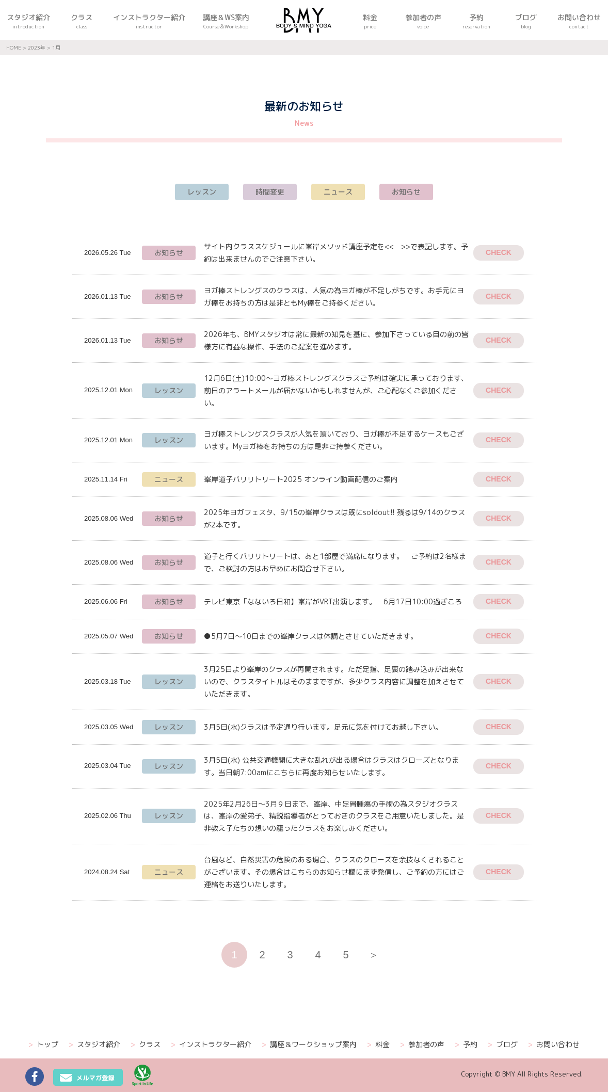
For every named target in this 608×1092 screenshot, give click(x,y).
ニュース (338, 192)
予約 (466, 1044)
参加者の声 (422, 1044)
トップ (43, 1044)
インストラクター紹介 (211, 1044)
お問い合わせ (554, 1044)
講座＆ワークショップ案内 (309, 1044)
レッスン (201, 192)
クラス (146, 1044)
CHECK (498, 252)
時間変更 (269, 192)
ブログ (503, 1044)
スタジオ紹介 (94, 1044)
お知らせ (406, 192)
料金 (378, 1044)
